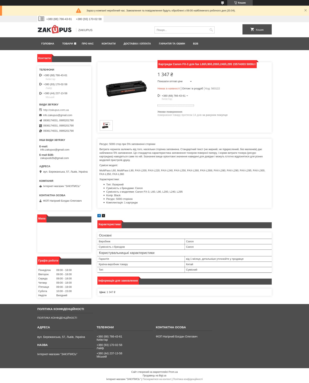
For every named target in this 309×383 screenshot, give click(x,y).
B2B (195, 43)
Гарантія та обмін (172, 43)
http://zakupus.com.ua (56, 109)
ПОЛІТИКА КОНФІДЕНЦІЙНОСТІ (57, 317)
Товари (67, 43)
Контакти (109, 43)
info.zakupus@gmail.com (57, 115)
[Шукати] (211, 29)
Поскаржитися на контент (157, 379)
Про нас (88, 43)
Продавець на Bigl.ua (154, 375)
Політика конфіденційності (188, 379)
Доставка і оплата (137, 43)
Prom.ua (173, 372)
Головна (47, 43)
